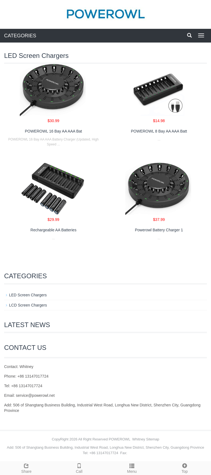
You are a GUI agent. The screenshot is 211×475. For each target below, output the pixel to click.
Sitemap (152, 439)
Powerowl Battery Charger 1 (159, 230)
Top (184, 468)
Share (26, 468)
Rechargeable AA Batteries (53, 230)
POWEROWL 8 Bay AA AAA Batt (159, 131)
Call (79, 468)
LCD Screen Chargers (28, 305)
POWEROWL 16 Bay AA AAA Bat (53, 131)
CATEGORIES (20, 35)
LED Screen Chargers (28, 295)
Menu (132, 468)
